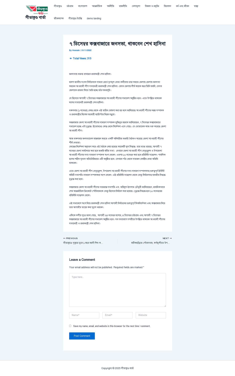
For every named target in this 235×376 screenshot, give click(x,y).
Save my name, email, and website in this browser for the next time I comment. (111, 326)
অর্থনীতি (110, 6)
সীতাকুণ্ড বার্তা (35, 17)
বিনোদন (167, 6)
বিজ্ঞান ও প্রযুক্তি (152, 6)
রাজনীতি (123, 6)
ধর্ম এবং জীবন (182, 6)
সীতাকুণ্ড (58, 6)
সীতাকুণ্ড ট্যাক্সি (75, 18)
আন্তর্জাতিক (97, 6)
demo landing (94, 18)
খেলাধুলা (136, 6)
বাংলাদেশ (82, 6)
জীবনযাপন (59, 18)
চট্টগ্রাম (70, 6)
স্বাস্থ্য (196, 6)
